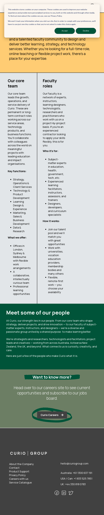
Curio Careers (49, 415)
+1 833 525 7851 (83, 478)
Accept (65, 31)
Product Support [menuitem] (19, 471)
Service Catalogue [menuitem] (20, 482)
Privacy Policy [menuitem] (17, 475)
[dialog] (52, 21)
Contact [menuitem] (14, 467)
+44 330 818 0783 (75, 484)
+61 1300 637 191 (82, 473)
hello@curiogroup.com (74, 463)
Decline (86, 31)
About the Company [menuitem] (21, 464)
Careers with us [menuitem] (18, 479)
